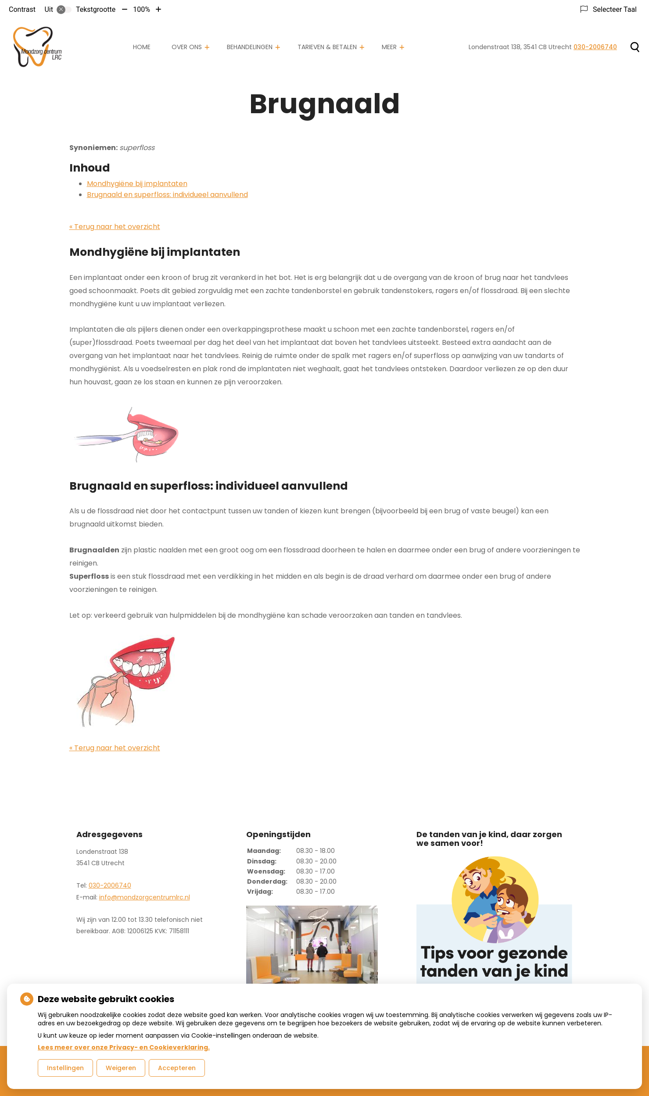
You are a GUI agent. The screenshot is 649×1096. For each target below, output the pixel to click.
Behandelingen (250, 47)
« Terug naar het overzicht (114, 227)
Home (142, 47)
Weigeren (121, 1068)
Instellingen (65, 1068)
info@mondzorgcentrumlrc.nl (144, 897)
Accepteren (177, 1068)
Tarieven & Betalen (327, 47)
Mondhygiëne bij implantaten (137, 184)
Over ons (187, 47)
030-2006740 (110, 885)
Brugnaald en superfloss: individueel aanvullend (167, 195)
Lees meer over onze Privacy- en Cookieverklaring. (124, 1047)
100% (141, 9)
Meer (389, 47)
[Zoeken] (634, 47)
